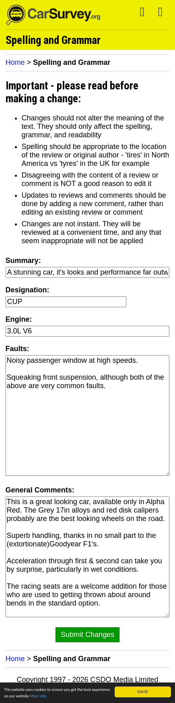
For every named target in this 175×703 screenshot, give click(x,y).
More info (38, 697)
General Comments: (40, 490)
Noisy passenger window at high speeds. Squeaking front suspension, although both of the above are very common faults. (88, 415)
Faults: (17, 349)
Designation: (27, 290)
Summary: (23, 260)
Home (15, 62)
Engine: (19, 319)
